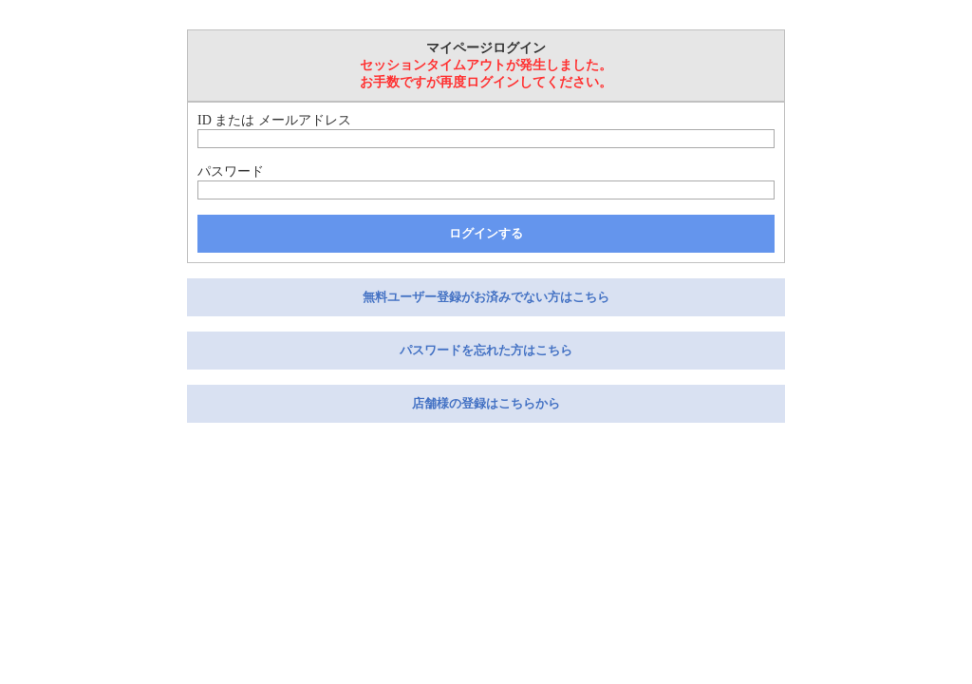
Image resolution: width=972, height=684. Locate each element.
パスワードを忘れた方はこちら (486, 350)
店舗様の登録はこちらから (486, 403)
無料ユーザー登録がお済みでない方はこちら (486, 297)
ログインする (486, 233)
